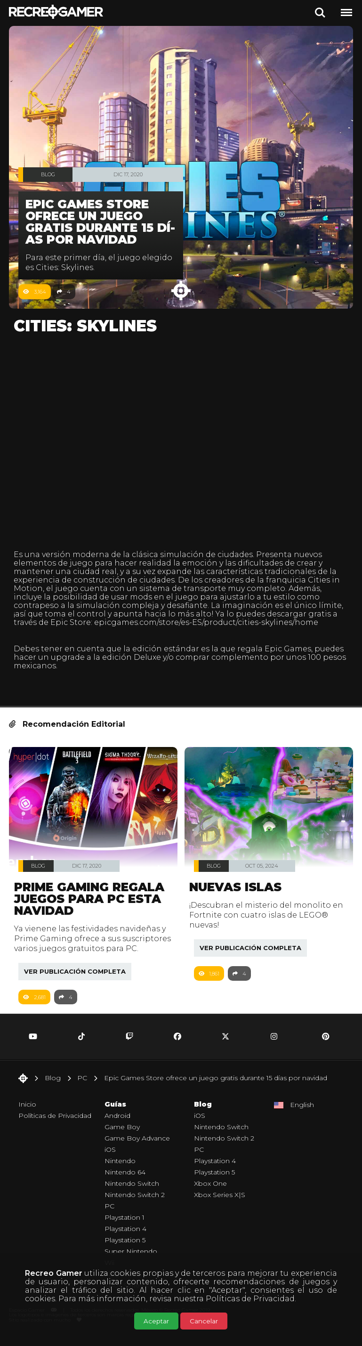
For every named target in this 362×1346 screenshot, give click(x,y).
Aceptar (156, 1321)
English (302, 1115)
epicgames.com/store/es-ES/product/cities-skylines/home (206, 622)
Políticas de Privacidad (250, 1298)
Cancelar (204, 1321)
